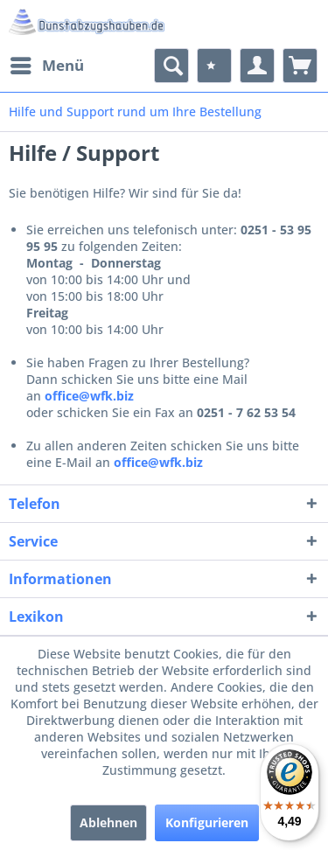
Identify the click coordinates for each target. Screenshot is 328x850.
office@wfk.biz (89, 395)
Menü (47, 63)
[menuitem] (46, 65)
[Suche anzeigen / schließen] (171, 65)
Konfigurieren (206, 822)
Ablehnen (108, 822)
